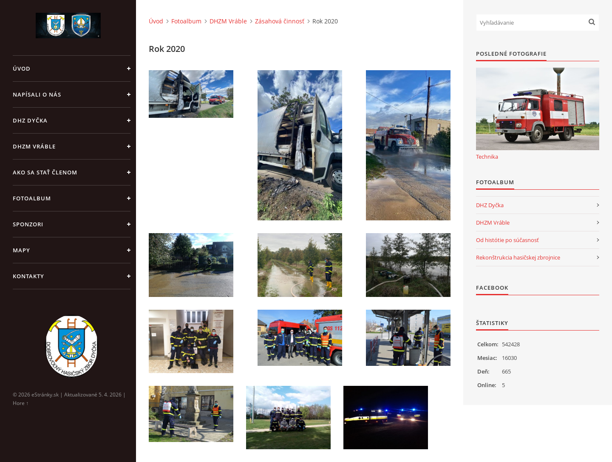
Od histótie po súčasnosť (507, 240)
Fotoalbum (32, 198)
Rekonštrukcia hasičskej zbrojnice (518, 257)
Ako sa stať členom (45, 172)
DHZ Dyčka (30, 120)
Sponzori (28, 224)
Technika (487, 156)
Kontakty (28, 276)
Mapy (21, 250)
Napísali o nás (37, 94)
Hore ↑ (20, 403)
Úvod (22, 68)
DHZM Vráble (34, 146)
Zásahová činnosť (279, 21)
